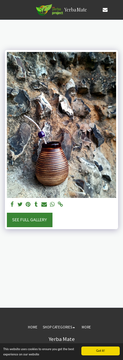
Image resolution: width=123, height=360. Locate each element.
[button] (7, 9)
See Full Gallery (29, 220)
